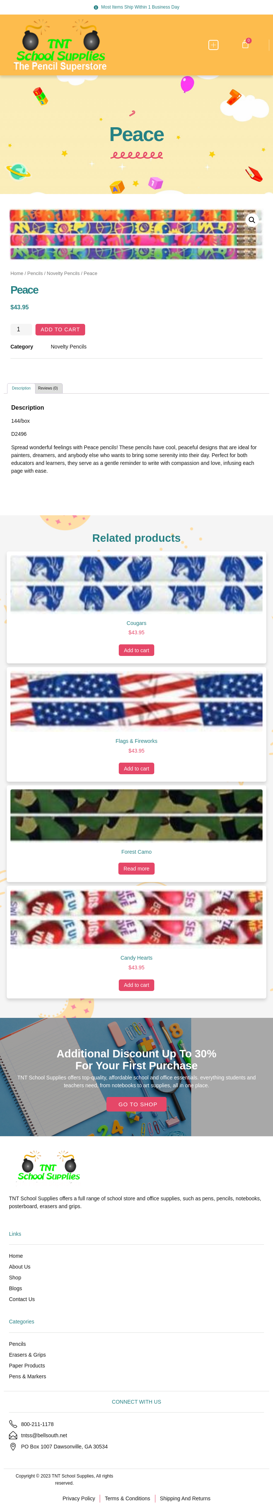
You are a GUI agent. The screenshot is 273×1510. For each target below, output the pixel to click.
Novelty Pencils (63, 273)
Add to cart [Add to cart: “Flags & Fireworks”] (136, 769)
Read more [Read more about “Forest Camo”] (136, 869)
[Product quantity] (21, 329)
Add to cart (60, 329)
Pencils (35, 273)
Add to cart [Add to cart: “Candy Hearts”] (136, 985)
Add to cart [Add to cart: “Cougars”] (136, 650)
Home (16, 273)
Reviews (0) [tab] (48, 388)
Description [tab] (21, 388)
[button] (213, 45)
